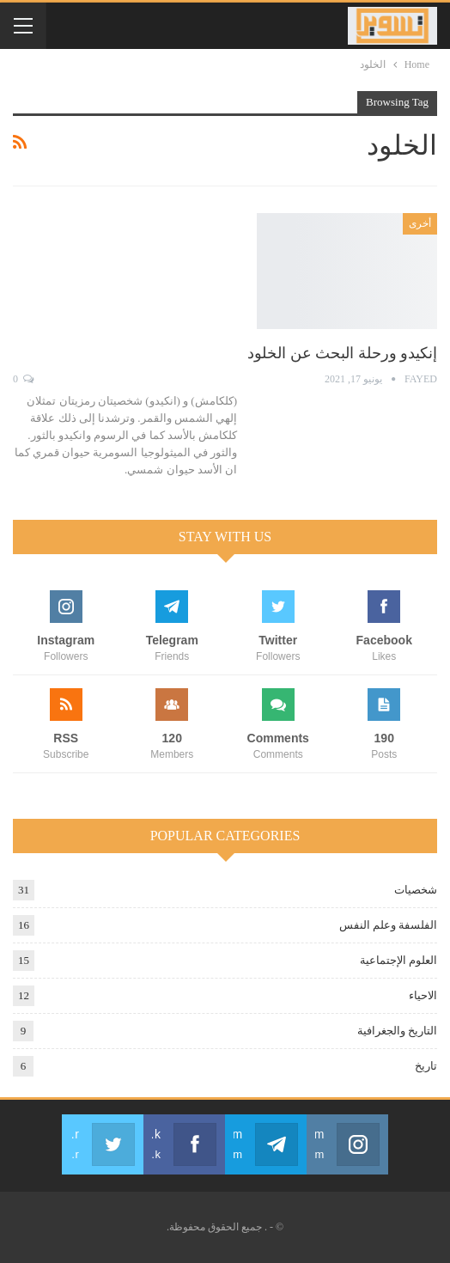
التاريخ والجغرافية (397, 1030)
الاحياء (423, 995)
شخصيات (415, 889)
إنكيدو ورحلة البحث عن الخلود (342, 353)
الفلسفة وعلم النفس (388, 924)
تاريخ (426, 1065)
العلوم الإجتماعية (398, 960)
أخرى (420, 223)
